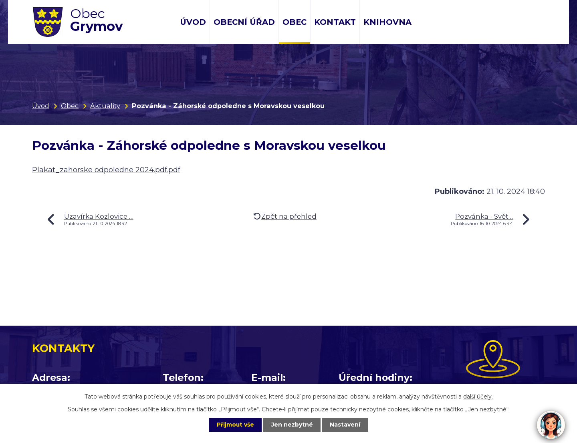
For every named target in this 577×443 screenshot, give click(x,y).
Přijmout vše (234, 424)
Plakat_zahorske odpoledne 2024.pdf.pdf (106, 169)
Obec (294, 22)
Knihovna (387, 22)
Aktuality (105, 106)
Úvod (193, 22)
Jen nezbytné (292, 424)
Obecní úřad (244, 22)
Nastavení (347, 424)
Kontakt (335, 22)
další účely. (478, 396)
